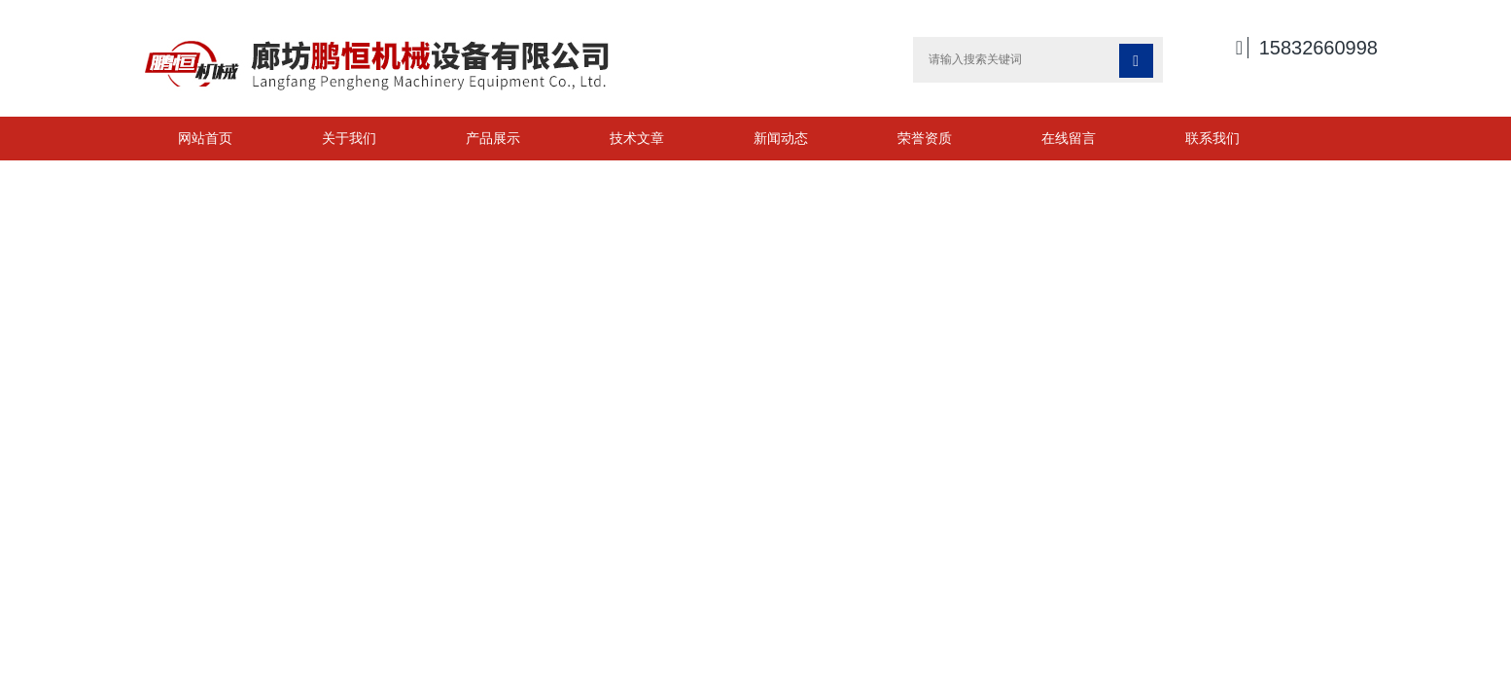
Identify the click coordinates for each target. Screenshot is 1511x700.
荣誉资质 (924, 138)
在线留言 (1068, 138)
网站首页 (205, 138)
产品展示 (493, 138)
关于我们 (349, 138)
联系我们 (1212, 138)
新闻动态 (781, 138)
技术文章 (637, 138)
